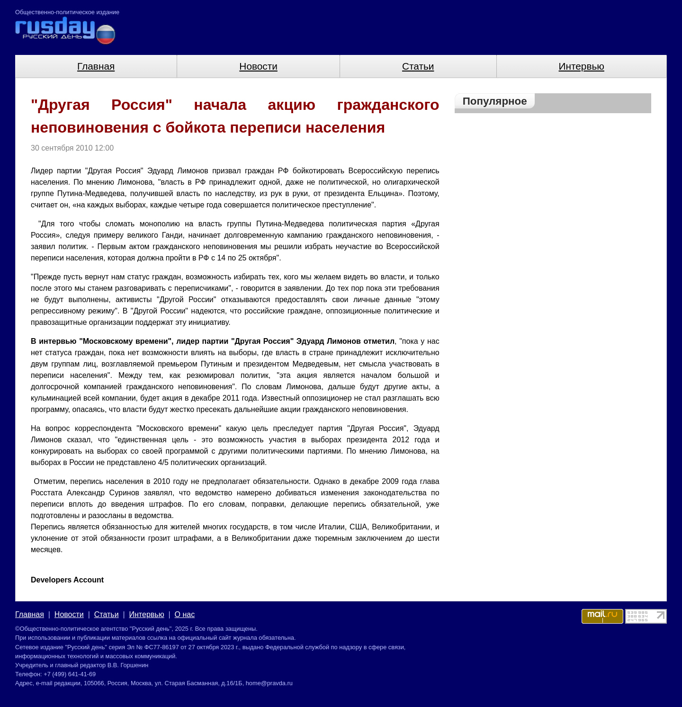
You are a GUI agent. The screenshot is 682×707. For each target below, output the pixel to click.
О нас (185, 614)
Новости (258, 66)
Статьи (418, 66)
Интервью (581, 66)
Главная (96, 66)
